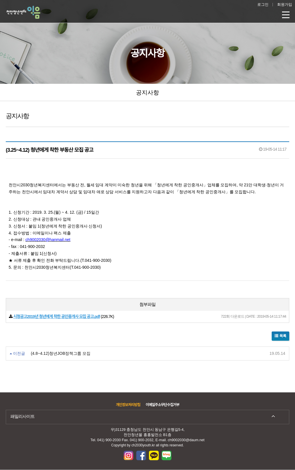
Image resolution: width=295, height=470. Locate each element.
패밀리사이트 (22, 416)
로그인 (262, 5)
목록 (280, 336)
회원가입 (284, 5)
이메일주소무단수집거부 (162, 405)
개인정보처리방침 (128, 405)
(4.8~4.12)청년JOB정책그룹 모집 (60, 353)
